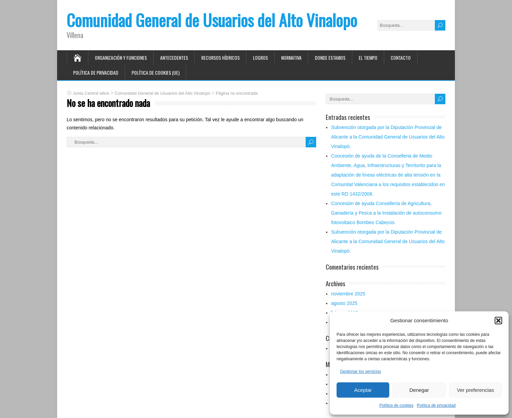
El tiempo (368, 57)
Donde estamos (330, 57)
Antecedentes (174, 57)
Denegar (419, 390)
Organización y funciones (121, 57)
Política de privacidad (436, 405)
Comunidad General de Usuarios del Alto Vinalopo (212, 20)
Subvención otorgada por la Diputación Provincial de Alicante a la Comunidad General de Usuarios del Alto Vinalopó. (388, 137)
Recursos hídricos (220, 57)
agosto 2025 (344, 303)
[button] (498, 320)
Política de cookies (396, 405)
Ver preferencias (475, 390)
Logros (260, 57)
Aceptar (363, 390)
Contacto (401, 57)
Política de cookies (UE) (156, 72)
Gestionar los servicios (360, 371)
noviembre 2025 (348, 293)
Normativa (291, 57)
